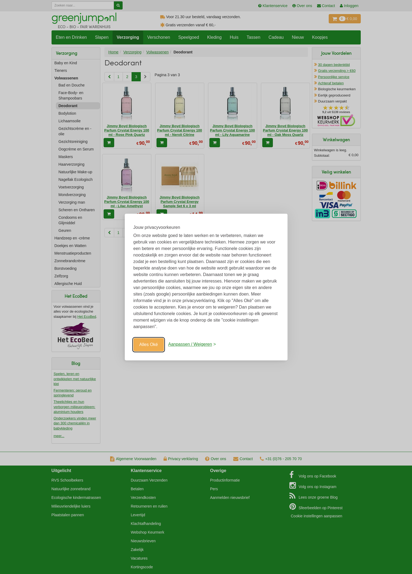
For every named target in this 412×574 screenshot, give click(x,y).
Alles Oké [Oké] (148, 344)
